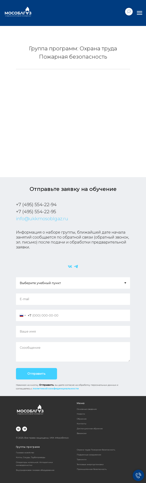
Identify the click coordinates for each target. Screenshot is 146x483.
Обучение (81, 419)
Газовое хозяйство (25, 452)
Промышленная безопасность (92, 469)
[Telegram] (76, 266)
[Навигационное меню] (139, 13)
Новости (81, 414)
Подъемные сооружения (89, 454)
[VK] (70, 266)
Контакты (81, 423)
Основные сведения (87, 409)
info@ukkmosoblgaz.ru (42, 218)
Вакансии (81, 433)
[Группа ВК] (18, 429)
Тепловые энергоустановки (90, 464)
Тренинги (81, 459)
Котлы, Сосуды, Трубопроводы (30, 457)
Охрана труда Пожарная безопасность (96, 449)
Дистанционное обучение (90, 428)
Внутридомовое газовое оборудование (35, 470)
